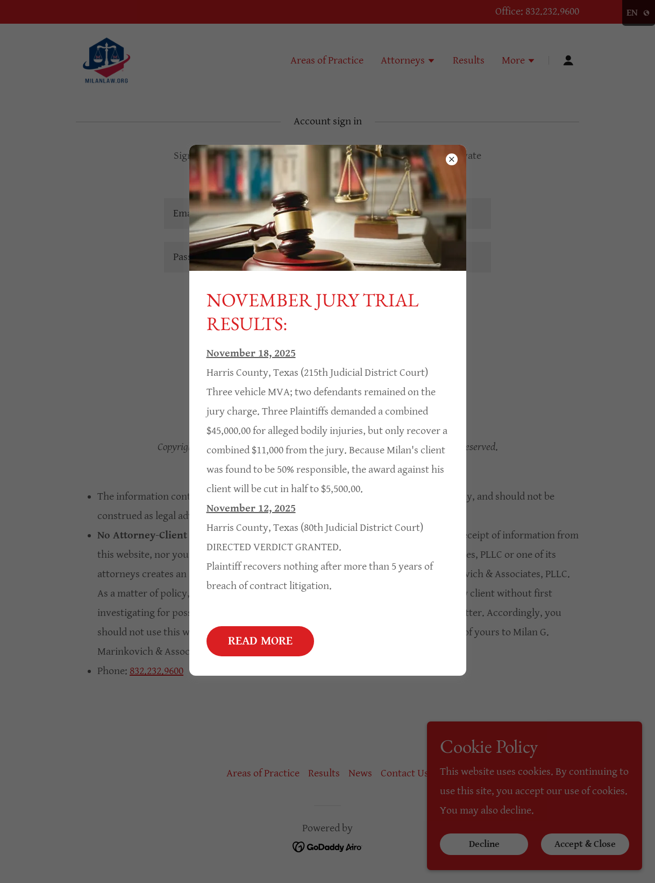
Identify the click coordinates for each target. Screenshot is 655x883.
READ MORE (260, 641)
